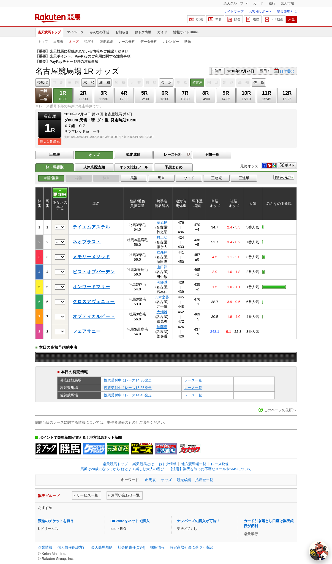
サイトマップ (234, 11)
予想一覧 (212, 154)
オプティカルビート (94, 316)
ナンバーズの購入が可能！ (198, 521)
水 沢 (88, 82)
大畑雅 (162, 312)
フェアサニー (87, 331)
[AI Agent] (319, 551)
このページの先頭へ (280, 410)
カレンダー (170, 41)
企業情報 (45, 547)
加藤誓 (162, 327)
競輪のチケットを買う (56, 521)
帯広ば (42, 82)
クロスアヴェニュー (94, 301)
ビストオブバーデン (94, 271)
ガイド (162, 32)
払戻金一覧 (204, 480)
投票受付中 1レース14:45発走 (128, 395)
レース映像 (220, 464)
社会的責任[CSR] (131, 547)
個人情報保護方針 (72, 547)
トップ (43, 41)
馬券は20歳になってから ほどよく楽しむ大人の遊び (122, 469)
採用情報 (157, 547)
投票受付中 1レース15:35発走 (128, 388)
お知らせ (122, 32)
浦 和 (104, 82)
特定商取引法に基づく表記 (191, 547)
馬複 (133, 178)
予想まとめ (174, 167)
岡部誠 (162, 282)
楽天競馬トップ (49, 32)
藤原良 (162, 222)
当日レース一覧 (44, 95)
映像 (187, 41)
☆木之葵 (162, 297)
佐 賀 (259, 82)
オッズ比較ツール (133, 167)
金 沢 (166, 82)
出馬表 (58, 41)
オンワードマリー (91, 286)
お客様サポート (260, 11)
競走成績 (106, 41)
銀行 (272, 3)
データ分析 (148, 41)
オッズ (74, 41)
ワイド (189, 178)
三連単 (244, 178)
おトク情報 (143, 32)
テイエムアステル (91, 227)
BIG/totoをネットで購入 (129, 521)
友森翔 (162, 252)
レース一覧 (193, 380)
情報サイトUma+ (186, 32)
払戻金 (89, 41)
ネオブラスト (87, 241)
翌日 (263, 71)
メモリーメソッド (91, 256)
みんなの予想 (99, 32)
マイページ (75, 32)
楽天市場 (287, 3)
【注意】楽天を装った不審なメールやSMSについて (210, 469)
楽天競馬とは (287, 11)
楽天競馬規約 (102, 547)
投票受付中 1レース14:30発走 (128, 380)
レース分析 (126, 41)
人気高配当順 (94, 167)
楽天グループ (234, 3)
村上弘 (162, 237)
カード (258, 3)
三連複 (216, 178)
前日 (218, 71)
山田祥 (162, 267)
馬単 (161, 178)
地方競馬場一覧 (193, 464)
